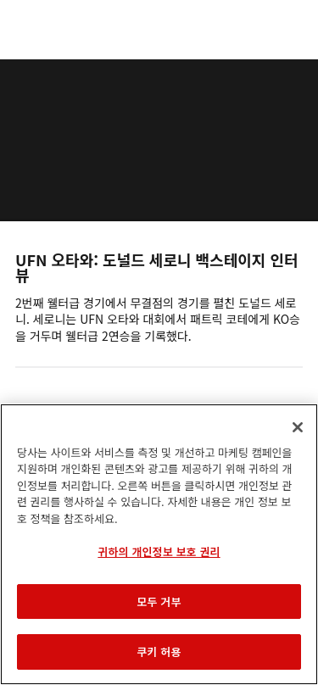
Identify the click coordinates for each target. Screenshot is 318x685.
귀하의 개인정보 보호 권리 (159, 551)
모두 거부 (159, 601)
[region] (159, 544)
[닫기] (297, 427)
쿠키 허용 (159, 651)
